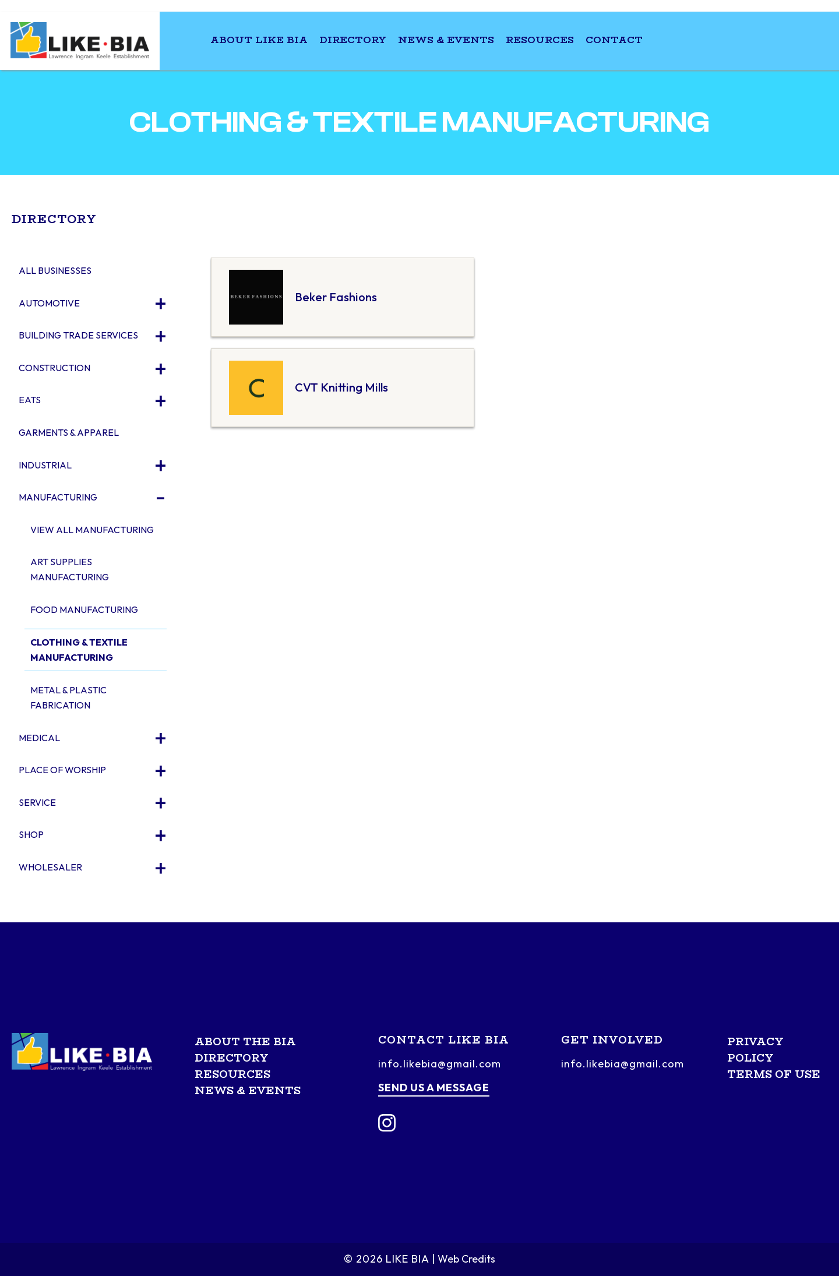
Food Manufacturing (84, 609)
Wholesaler (50, 867)
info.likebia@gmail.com (439, 1063)
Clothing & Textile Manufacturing (79, 649)
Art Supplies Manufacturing (69, 569)
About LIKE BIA (259, 40)
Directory (352, 40)
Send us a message (433, 1087)
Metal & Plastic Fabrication (68, 697)
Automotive (49, 303)
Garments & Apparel (69, 432)
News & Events (446, 40)
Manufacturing (58, 497)
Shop (31, 834)
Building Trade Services (78, 335)
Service (37, 802)
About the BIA (245, 1042)
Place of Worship (62, 770)
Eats (30, 400)
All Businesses (55, 270)
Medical (39, 737)
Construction (54, 367)
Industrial (45, 465)
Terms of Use (773, 1074)
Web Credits (466, 1259)
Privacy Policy (755, 1050)
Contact (614, 40)
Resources (540, 40)
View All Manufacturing (92, 529)
